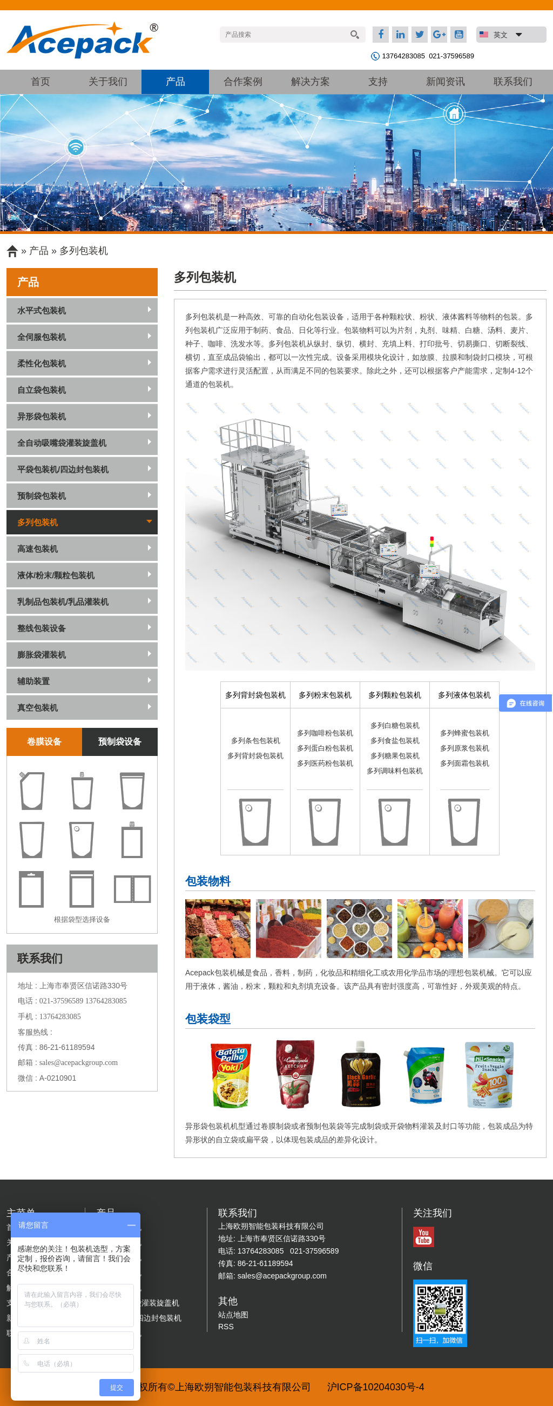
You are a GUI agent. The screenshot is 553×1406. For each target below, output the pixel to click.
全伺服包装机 (41, 337)
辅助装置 (33, 681)
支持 (378, 81)
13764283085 (403, 56)
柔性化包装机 (41, 363)
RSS (226, 1326)
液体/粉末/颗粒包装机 (56, 575)
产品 (175, 81)
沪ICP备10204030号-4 (375, 1387)
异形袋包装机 (41, 416)
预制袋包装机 (41, 495)
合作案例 (243, 81)
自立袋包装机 (41, 389)
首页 (40, 81)
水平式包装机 (41, 310)
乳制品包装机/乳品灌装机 (63, 601)
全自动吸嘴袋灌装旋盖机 (61, 442)
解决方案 (310, 81)
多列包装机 (83, 250)
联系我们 (513, 81)
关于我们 (108, 81)
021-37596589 (451, 56)
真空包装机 (37, 707)
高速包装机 (37, 548)
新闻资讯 (445, 81)
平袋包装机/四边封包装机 (63, 469)
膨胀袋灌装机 (41, 654)
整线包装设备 (41, 628)
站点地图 (233, 1314)
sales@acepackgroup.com (78, 1063)
